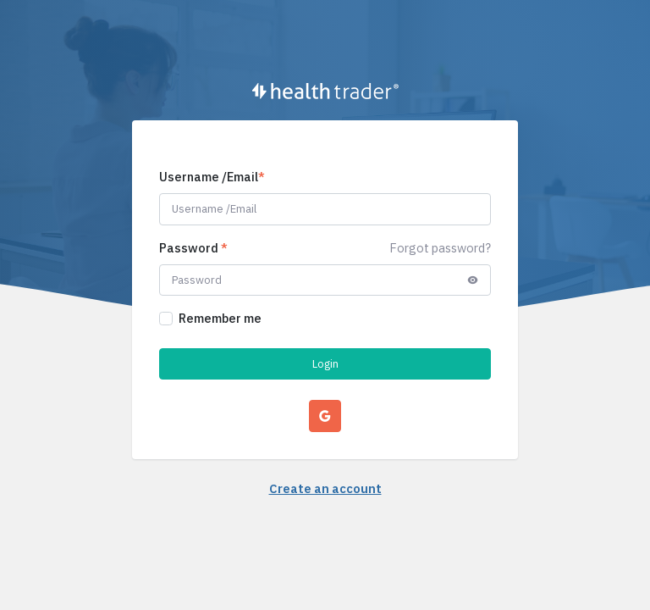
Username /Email (212, 177)
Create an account (325, 488)
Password (193, 248)
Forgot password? (440, 248)
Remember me (220, 318)
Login (325, 364)
